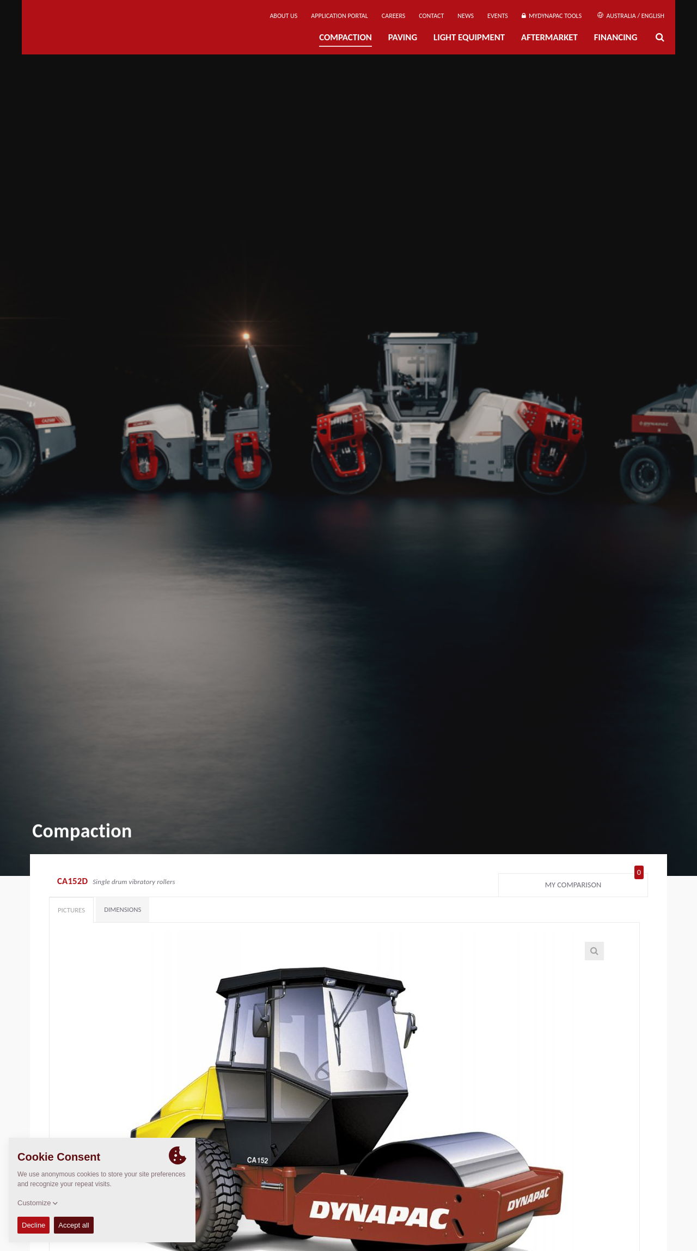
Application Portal (339, 16)
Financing (616, 37)
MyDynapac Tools (552, 16)
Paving (402, 37)
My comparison (594, 882)
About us (283, 16)
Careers (393, 16)
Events (497, 16)
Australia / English (630, 16)
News (465, 16)
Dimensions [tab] (122, 909)
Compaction (345, 37)
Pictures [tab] (71, 910)
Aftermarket (549, 37)
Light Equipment (469, 37)
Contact (431, 16)
